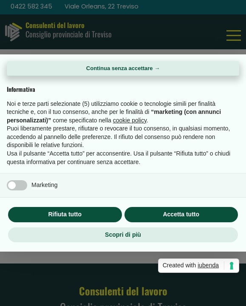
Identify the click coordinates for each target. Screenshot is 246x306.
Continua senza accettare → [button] (123, 68)
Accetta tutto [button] (181, 214)
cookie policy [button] (130, 120)
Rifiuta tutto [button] (65, 214)
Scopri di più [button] (123, 234)
